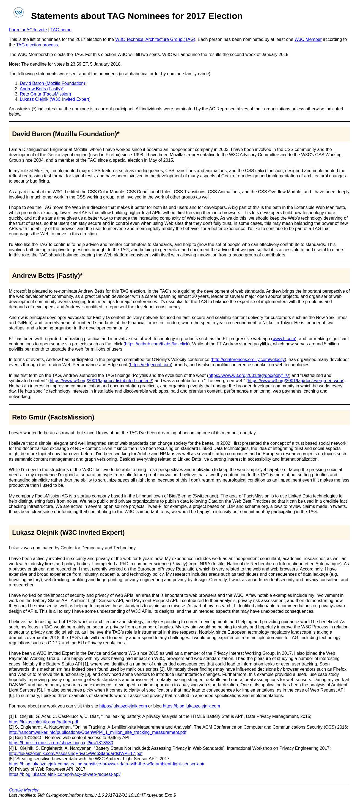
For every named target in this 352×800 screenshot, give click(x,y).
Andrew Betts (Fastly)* (42, 88)
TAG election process (37, 45)
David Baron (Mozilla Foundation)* (53, 83)
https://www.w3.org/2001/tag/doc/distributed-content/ (101, 380)
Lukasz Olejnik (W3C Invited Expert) (55, 99)
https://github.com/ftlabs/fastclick (156, 344)
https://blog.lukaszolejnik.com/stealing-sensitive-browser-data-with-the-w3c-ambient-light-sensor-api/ (106, 764)
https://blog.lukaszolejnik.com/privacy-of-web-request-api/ (64, 774)
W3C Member (308, 39)
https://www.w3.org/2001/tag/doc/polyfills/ (248, 375)
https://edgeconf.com (150, 364)
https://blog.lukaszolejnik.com (191, 706)
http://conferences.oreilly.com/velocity (248, 359)
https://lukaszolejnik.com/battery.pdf (43, 722)
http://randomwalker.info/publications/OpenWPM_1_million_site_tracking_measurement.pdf (97, 732)
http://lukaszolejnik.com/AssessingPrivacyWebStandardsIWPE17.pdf (75, 753)
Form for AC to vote (28, 29)
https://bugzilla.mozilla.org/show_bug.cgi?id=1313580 (61, 742)
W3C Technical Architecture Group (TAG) (155, 39)
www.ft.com (284, 338)
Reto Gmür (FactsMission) (45, 94)
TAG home (60, 29)
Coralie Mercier (23, 790)
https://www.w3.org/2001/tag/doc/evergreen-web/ (295, 380)
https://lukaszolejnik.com (123, 706)
